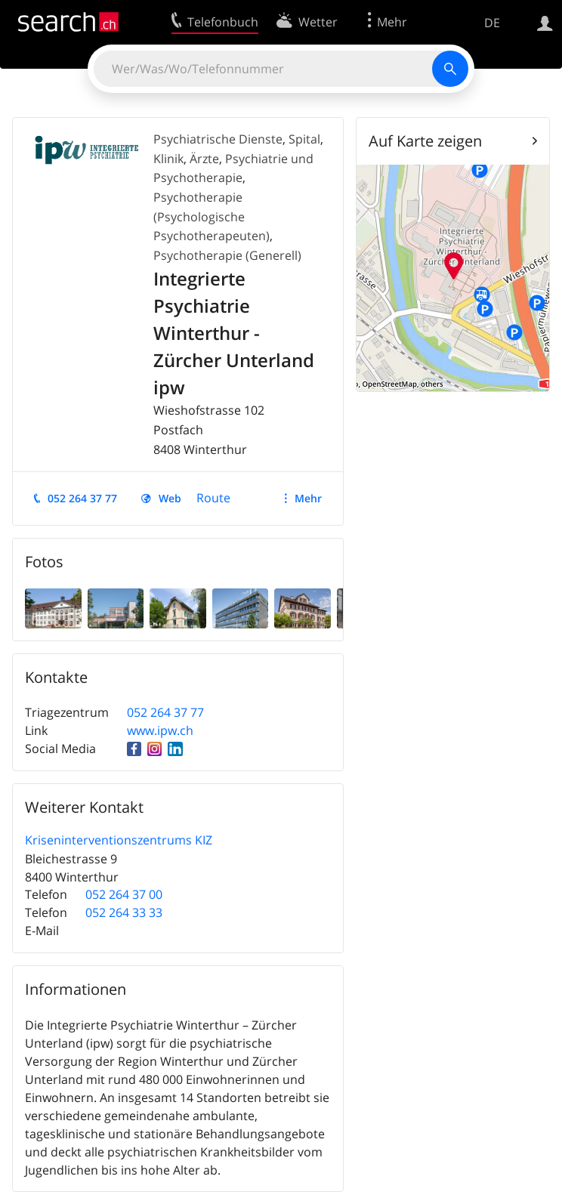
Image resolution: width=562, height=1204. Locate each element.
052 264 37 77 (82, 498)
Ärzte (204, 158)
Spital (304, 139)
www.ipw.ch (160, 730)
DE (492, 22)
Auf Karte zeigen (425, 141)
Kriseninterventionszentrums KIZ (118, 840)
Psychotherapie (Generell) (227, 255)
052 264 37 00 (123, 894)
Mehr (308, 498)
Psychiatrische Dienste (218, 139)
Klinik (168, 158)
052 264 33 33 (123, 912)
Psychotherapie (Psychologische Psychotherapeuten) (211, 216)
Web (170, 498)
